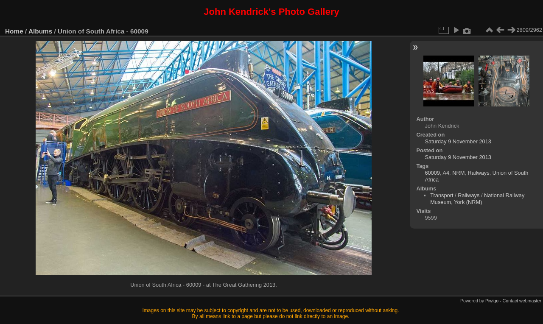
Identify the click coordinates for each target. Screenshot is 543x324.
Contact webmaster (522, 300)
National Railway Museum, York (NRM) (477, 198)
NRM (458, 173)
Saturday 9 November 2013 (458, 141)
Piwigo (491, 300)
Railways (478, 173)
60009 (432, 173)
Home (14, 31)
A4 (445, 173)
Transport (441, 195)
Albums (40, 31)
